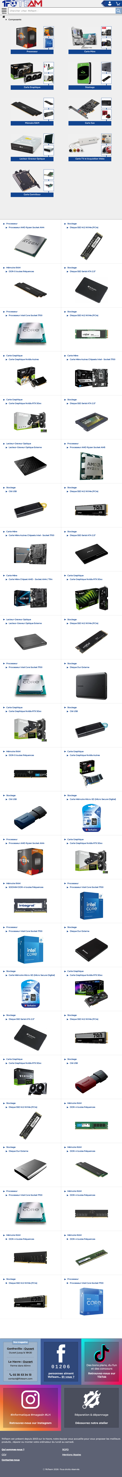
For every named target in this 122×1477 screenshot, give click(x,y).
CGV (4, 1454)
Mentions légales (71, 1454)
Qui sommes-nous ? (13, 1449)
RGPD (65, 1449)
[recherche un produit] (59, 10)
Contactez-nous (11, 1460)
